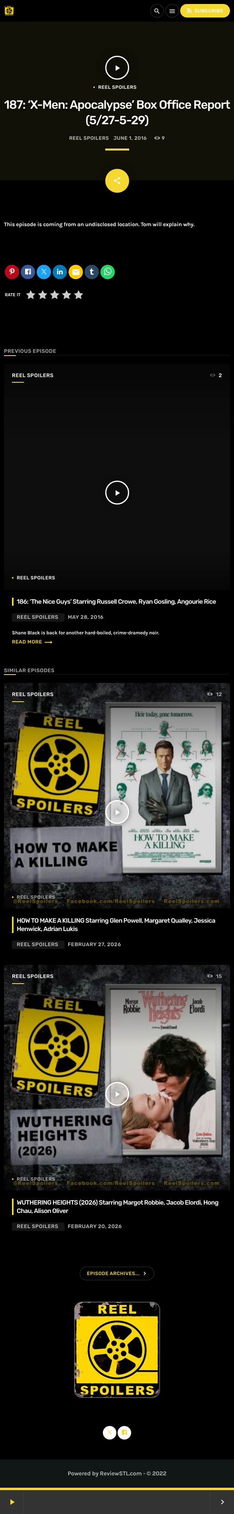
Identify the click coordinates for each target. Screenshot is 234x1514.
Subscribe (204, 10)
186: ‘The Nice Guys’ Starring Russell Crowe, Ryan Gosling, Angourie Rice (116, 601)
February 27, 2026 (94, 945)
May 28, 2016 (86, 617)
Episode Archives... (113, 1273)
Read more (32, 642)
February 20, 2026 (95, 1227)
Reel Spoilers (117, 87)
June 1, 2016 (130, 138)
